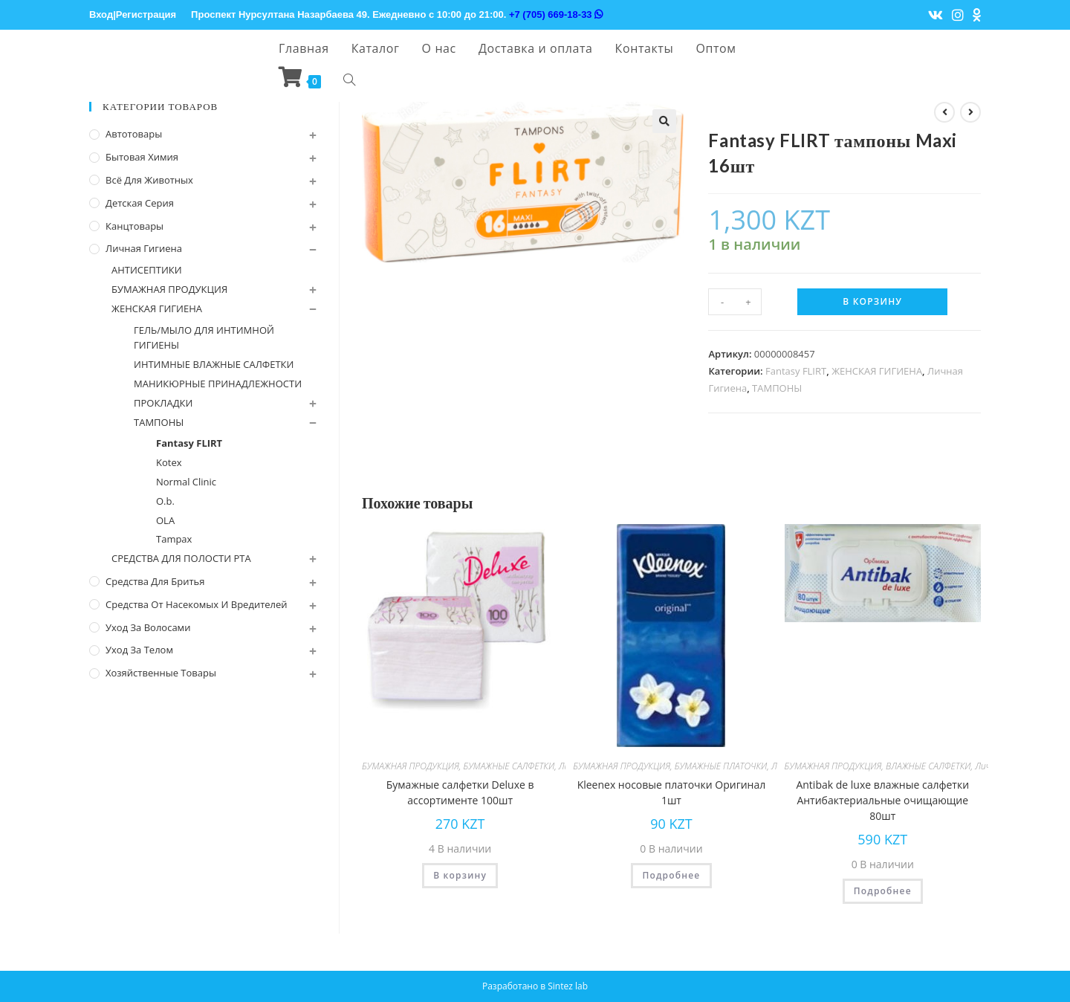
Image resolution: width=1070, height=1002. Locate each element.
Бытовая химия (142, 157)
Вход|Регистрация (132, 14)
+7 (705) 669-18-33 (556, 14)
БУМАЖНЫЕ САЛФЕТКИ (508, 766)
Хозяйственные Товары (161, 672)
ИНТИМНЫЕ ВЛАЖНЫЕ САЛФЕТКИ (214, 364)
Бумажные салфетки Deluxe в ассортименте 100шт (460, 792)
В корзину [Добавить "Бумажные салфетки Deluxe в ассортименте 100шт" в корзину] (460, 875)
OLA (165, 520)
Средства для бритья (155, 581)
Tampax (174, 539)
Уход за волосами (148, 627)
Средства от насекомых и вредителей (197, 604)
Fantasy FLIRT (795, 371)
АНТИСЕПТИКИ (146, 270)
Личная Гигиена (144, 248)
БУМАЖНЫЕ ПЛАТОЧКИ (721, 766)
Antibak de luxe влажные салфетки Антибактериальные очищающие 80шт (882, 800)
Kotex (169, 462)
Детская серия (140, 203)
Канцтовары (134, 226)
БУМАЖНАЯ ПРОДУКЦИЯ (410, 766)
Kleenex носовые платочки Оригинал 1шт (671, 792)
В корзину (872, 301)
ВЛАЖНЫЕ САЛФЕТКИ (928, 766)
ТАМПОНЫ (777, 388)
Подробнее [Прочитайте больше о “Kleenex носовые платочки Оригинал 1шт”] (671, 875)
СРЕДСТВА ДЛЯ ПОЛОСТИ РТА (181, 558)
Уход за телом (139, 649)
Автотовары (134, 133)
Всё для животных (149, 180)
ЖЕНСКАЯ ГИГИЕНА (876, 371)
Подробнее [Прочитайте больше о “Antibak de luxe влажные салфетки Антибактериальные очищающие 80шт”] (883, 891)
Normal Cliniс (186, 481)
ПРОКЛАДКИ (163, 403)
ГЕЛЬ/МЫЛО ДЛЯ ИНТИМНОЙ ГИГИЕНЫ (204, 337)
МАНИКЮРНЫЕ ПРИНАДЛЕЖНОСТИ (218, 383)
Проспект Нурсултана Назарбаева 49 (279, 14)
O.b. (165, 501)
